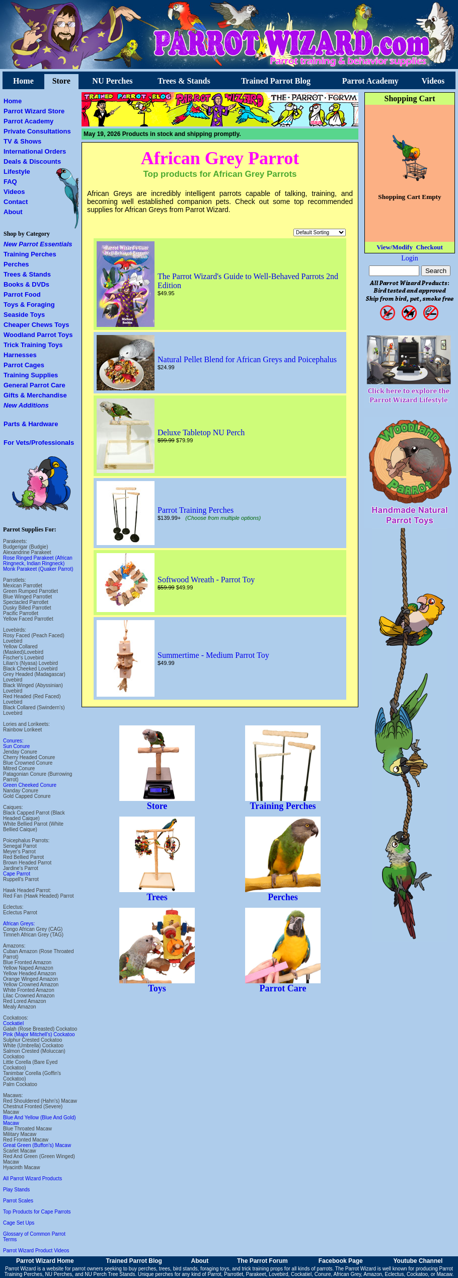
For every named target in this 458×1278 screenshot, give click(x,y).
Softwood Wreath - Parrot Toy (206, 579)
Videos (433, 81)
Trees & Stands (184, 81)
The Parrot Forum (262, 1260)
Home (23, 81)
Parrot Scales (18, 1200)
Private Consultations (37, 131)
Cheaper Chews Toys (36, 324)
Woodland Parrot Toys (38, 335)
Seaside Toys (24, 314)
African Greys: (19, 923)
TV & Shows (22, 141)
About (13, 212)
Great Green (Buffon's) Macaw (37, 1145)
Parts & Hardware (31, 424)
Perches (16, 264)
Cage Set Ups (18, 1223)
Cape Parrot (16, 874)
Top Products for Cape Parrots (37, 1212)
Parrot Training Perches (196, 510)
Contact (16, 202)
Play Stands (16, 1189)
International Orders (35, 151)
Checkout (429, 247)
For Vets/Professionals (39, 442)
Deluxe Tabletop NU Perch (201, 432)
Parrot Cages (24, 365)
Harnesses (20, 355)
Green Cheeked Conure (29, 785)
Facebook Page (341, 1260)
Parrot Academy (370, 81)
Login (409, 258)
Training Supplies (31, 375)
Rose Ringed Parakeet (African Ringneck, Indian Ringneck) (37, 560)
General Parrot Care (34, 385)
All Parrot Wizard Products (32, 1178)
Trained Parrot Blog (276, 81)
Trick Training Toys (33, 345)
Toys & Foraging (29, 304)
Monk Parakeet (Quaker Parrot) (38, 569)
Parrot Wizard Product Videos (36, 1250)
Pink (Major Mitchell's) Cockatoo (39, 1034)
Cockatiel (13, 1023)
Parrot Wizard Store (34, 111)
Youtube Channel (417, 1260)
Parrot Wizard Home (45, 1260)
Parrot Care (283, 984)
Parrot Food (22, 294)
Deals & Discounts (32, 161)
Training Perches (30, 254)
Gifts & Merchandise (35, 395)
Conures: (13, 741)
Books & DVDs (26, 284)
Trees (157, 893)
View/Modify (394, 247)
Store (61, 81)
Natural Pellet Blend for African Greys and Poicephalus (247, 359)
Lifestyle (17, 171)
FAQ (10, 181)
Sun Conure (16, 746)
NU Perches (112, 81)
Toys (157, 984)
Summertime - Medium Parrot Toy (213, 655)
